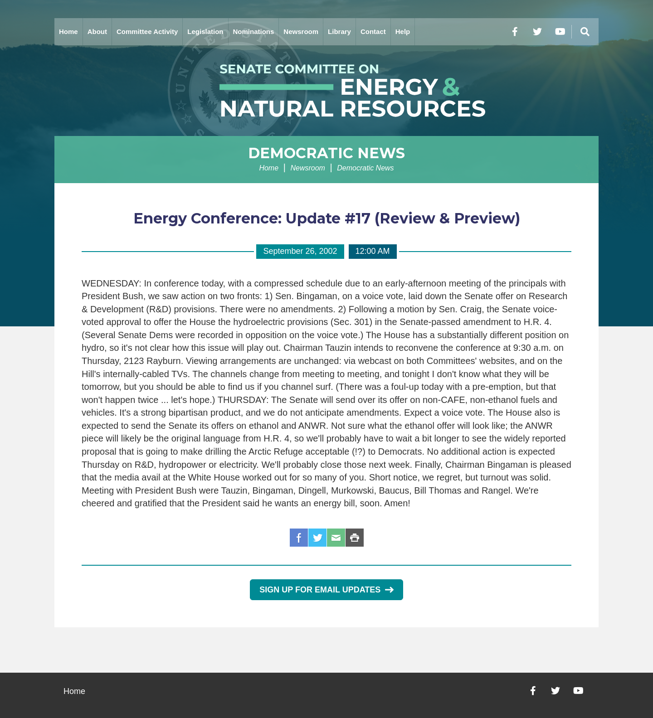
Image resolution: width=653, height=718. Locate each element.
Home (68, 31)
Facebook (299, 538)
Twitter (317, 538)
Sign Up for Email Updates (326, 589)
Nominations (253, 31)
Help (402, 31)
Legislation (205, 31)
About (97, 31)
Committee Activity (147, 31)
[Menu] (585, 31)
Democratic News (326, 153)
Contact (373, 31)
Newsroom (300, 31)
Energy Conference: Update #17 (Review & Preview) (326, 218)
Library (339, 31)
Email (336, 538)
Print (355, 538)
